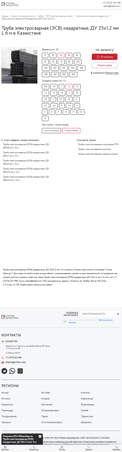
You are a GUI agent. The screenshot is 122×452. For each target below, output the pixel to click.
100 (77, 61)
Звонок (88, 449)
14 (45, 118)
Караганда (87, 399)
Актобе (45, 393)
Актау (4, 393)
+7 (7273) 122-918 (112, 2)
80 (69, 61)
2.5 (77, 93)
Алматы (85, 393)
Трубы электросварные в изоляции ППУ (98, 144)
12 (81, 112)
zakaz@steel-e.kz (112, 6)
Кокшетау (7, 404)
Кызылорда (87, 404)
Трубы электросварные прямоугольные (98, 154)
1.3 (77, 86)
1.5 (54, 93)
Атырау (45, 399)
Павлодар (7, 410)
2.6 (45, 99)
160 (72, 68)
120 (45, 68)
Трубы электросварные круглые (94, 149)
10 (66, 112)
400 (73, 74)
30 (69, 55)
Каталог (5, 449)
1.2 (69, 86)
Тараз (44, 416)
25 (61, 55)
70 (61, 61)
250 (55, 74)
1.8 (62, 93)
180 (81, 68)
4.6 (54, 105)
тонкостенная (71, 130)
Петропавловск (50, 410)
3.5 (60, 99)
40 (77, 55)
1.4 (45, 93)
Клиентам (34, 449)
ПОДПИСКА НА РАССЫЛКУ (71, 314)
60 (53, 61)
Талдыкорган (9, 416)
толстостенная (51, 130)
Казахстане (112, 73)
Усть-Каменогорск (51, 422)
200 (46, 74)
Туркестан (87, 416)
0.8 (45, 86)
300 (64, 74)
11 (73, 112)
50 (45, 61)
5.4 (69, 105)
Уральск (6, 422)
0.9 (54, 86)
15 (45, 55)
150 (63, 68)
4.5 (45, 105)
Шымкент (86, 422)
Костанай (46, 404)
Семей (84, 410)
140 (54, 68)
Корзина (117, 449)
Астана (5, 399)
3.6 (69, 99)
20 (53, 55)
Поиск (62, 449)
